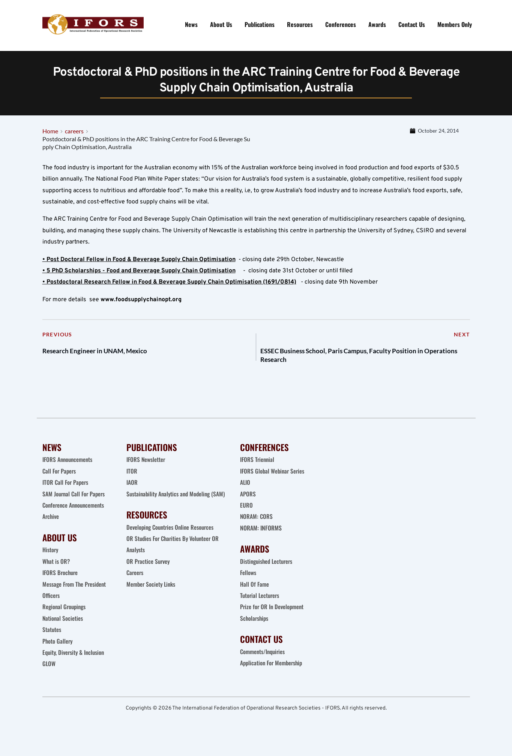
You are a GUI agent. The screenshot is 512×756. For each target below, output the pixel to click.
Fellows (248, 581)
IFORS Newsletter (146, 468)
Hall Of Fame (254, 592)
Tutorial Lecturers (260, 604)
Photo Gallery (58, 649)
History (50, 558)
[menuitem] (191, 24)
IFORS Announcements (68, 468)
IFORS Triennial (258, 468)
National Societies (63, 627)
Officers (51, 604)
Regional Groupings (65, 615)
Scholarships (255, 627)
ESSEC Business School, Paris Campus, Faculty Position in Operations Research (360, 361)
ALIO (245, 491)
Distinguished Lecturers (268, 570)
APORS (248, 502)
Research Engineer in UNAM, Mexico (107, 355)
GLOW (49, 672)
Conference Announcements (74, 513)
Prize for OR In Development (272, 615)
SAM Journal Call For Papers (75, 502)
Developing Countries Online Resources (172, 547)
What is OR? (56, 570)
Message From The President (75, 592)
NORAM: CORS (256, 525)
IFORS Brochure (61, 581)
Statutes (52, 638)
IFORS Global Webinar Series (273, 479)
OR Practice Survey (148, 581)
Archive (51, 525)
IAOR (132, 491)
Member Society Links (152, 604)
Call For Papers (60, 479)
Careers (136, 592)
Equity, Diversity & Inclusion (75, 661)
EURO (246, 513)
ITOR (131, 479)
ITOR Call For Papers (67, 491)
